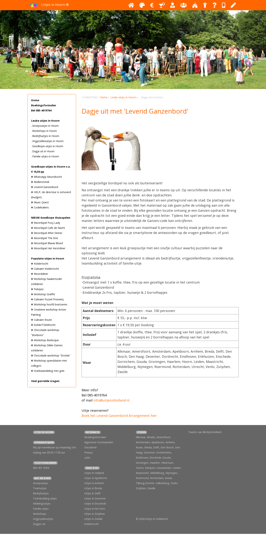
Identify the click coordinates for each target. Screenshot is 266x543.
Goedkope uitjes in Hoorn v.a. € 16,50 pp (50, 169)
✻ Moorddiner (39, 274)
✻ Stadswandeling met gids (47, 371)
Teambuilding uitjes (45, 498)
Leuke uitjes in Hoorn (45, 120)
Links (87, 457)
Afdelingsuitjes (42, 503)
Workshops (39, 513)
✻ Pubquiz (37, 289)
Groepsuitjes (40, 483)
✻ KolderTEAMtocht (43, 325)
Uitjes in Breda (93, 488)
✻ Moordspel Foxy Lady (45, 222)
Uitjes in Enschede (95, 503)
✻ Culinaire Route (41, 319)
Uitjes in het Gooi (94, 508)
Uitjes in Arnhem (94, 483)
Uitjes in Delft (92, 493)
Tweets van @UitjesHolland (204, 432)
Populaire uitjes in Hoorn (47, 258)
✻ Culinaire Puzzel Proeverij (47, 299)
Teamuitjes (40, 488)
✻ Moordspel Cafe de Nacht (48, 228)
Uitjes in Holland (94, 473)
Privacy (88, 452)
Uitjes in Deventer (95, 498)
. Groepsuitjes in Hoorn (45, 125)
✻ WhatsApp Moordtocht (46, 177)
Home (35, 100)
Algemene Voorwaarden (98, 442)
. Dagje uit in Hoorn (42, 151)
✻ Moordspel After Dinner (46, 233)
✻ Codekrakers (40, 207)
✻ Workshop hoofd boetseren (49, 304)
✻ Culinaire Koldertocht (45, 268)
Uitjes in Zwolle (93, 519)
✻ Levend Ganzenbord (44, 187)
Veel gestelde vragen (45, 381)
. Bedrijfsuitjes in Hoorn (45, 136)
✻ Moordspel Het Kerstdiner (48, 248)
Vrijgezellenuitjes (43, 519)
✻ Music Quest (40, 202)
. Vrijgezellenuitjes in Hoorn (47, 141)
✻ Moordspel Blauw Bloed (47, 243)
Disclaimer (90, 447)
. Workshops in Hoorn (44, 131)
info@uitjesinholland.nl (111, 400)
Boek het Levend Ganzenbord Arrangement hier (119, 415)
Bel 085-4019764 (41, 110)
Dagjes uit (39, 524)
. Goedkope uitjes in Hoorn (47, 146)
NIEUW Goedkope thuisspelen (50, 217)
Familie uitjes (41, 508)
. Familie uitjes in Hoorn (45, 156)
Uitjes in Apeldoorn (95, 478)
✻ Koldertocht (39, 263)
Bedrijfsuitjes (41, 493)
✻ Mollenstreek (40, 182)
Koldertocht (91, 524)
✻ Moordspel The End (44, 238)
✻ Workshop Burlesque (45, 340)
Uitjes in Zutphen (94, 513)
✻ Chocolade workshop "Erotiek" (50, 355)
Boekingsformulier (43, 105)
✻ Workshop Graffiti (43, 294)
